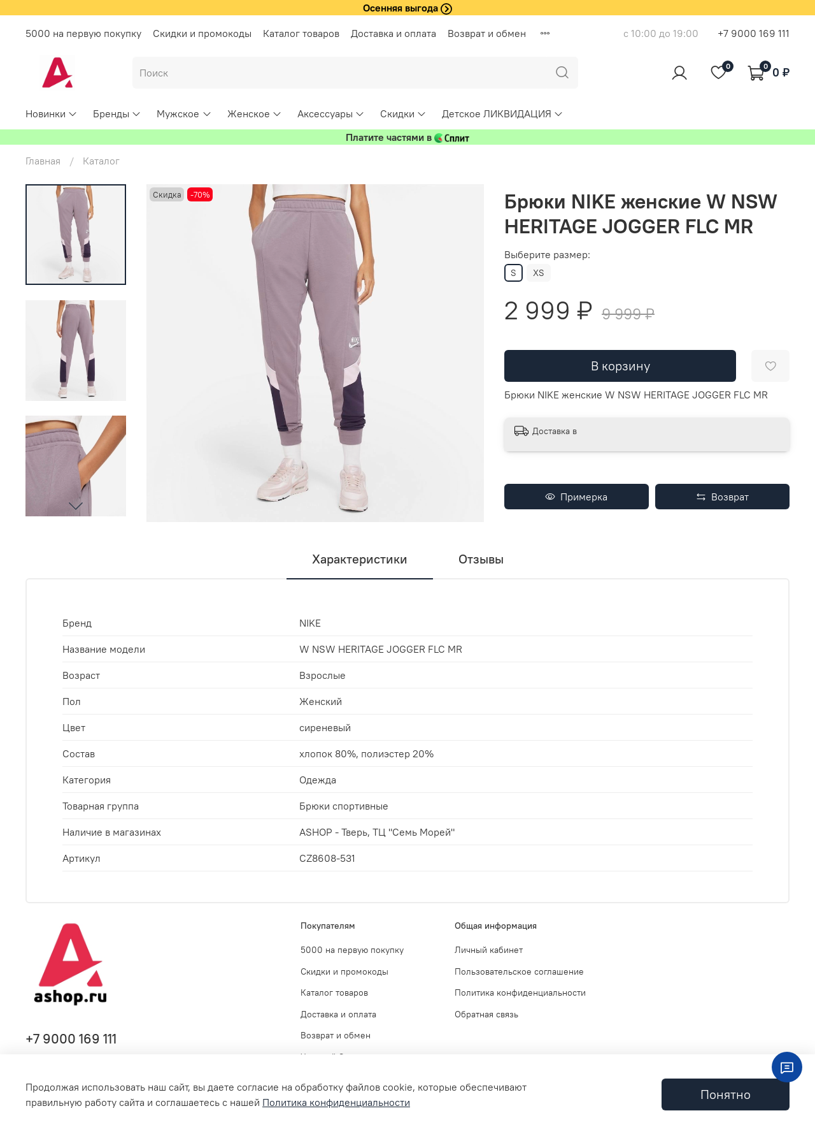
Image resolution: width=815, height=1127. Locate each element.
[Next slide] (75, 505)
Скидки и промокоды (202, 33)
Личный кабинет (489, 950)
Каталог (101, 160)
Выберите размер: (547, 255)
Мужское (184, 113)
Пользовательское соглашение (519, 971)
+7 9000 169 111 (754, 33)
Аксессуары (331, 113)
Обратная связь (486, 1014)
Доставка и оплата (393, 33)
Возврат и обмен (487, 33)
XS (538, 273)
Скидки (403, 113)
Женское (254, 113)
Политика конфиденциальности (520, 992)
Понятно (725, 1094)
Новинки (51, 113)
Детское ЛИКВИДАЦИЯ (502, 113)
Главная (42, 160)
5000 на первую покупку (83, 33)
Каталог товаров (301, 33)
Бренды (117, 113)
